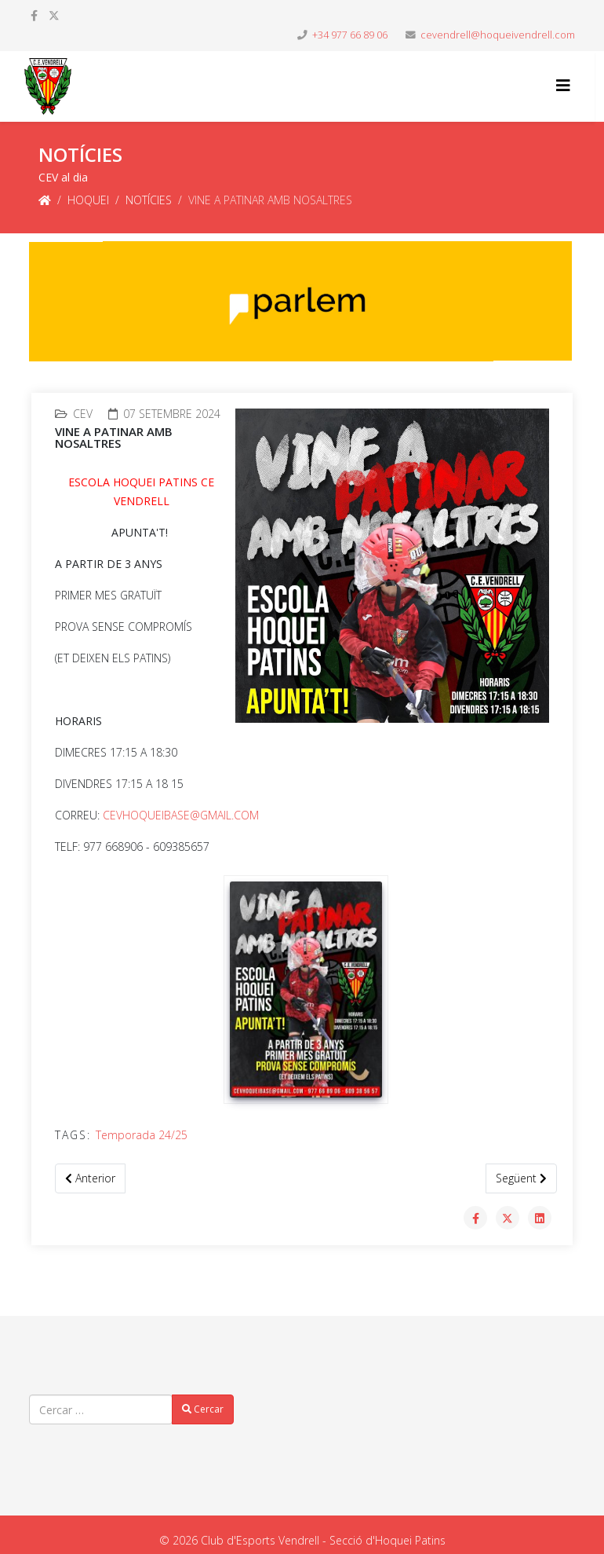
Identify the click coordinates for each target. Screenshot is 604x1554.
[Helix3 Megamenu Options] (563, 85)
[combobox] (101, 1409)
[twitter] (54, 15)
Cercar (203, 1409)
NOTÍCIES (149, 199)
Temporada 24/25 (141, 1134)
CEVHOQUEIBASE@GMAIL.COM (181, 815)
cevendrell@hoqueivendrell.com (497, 35)
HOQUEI (88, 199)
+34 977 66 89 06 (350, 35)
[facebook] (34, 15)
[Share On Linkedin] (539, 1218)
